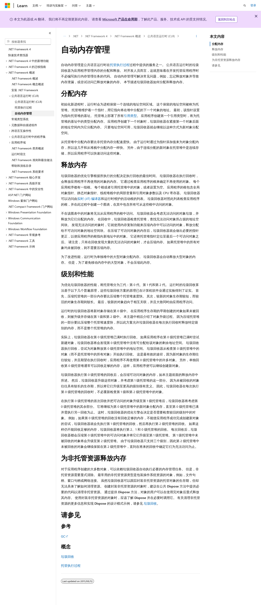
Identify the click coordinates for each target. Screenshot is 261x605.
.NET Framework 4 (96, 36)
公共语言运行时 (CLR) (161, 36)
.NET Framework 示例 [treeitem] (21, 246)
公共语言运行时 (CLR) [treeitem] (28, 102)
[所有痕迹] (64, 36)
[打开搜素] (245, 5)
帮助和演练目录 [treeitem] (21, 166)
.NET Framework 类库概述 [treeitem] (27, 148)
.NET (75, 36)
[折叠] (50, 33)
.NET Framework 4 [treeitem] (19, 49)
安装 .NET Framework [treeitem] (24, 90)
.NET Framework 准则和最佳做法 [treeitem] (31, 160)
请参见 (216, 65)
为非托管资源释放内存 (226, 60)
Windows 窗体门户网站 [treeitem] (23, 201)
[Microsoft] (7, 5)
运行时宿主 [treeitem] (18, 154)
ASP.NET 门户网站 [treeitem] (19, 195)
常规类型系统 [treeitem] (20, 119)
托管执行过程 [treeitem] (23, 107)
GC (63, 536)
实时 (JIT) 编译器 (89, 198)
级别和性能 (219, 54)
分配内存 (217, 44)
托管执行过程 (119, 65)
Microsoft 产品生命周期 (119, 19)
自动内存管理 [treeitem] (23, 113)
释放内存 (217, 49)
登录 (253, 5)
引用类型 (130, 115)
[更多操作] (196, 36)
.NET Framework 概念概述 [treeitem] (27, 84)
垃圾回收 (150, 503)
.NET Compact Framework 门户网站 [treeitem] (30, 206)
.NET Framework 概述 (127, 36)
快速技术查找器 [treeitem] (18, 55)
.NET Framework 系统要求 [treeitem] (27, 172)
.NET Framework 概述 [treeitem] (24, 78)
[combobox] (28, 41)
